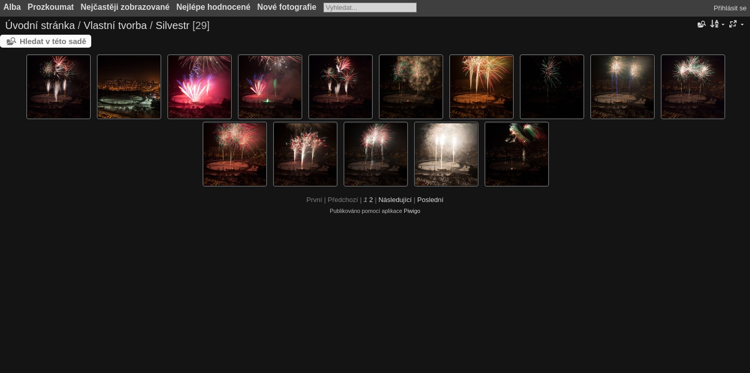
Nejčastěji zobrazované (125, 7)
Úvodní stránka (40, 25)
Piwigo (412, 211)
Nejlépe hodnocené (213, 7)
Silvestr (172, 25)
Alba (12, 7)
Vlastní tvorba (115, 25)
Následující (395, 200)
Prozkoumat (50, 7)
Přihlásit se (730, 8)
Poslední (430, 200)
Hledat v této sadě (53, 41)
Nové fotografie (286, 7)
